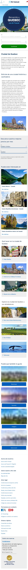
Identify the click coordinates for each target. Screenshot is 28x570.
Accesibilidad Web (5, 473)
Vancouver (14, 448)
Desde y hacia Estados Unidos (8, 490)
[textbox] (14, 36)
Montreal (14, 384)
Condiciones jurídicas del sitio (8, 487)
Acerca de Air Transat (6, 461)
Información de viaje (6, 528)
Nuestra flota (4, 531)
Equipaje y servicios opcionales (8, 498)
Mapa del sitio (4, 476)
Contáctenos (6, 541)
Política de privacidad (6, 495)
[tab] (14, 254)
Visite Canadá (5, 4)
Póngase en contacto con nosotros (9, 516)
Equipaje (3, 533)
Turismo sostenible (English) (7, 466)
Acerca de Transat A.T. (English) (8, 464)
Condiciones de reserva (6, 493)
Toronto (14, 405)
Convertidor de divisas (6, 523)
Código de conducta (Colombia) (8, 503)
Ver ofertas (5, 189)
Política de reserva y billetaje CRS (9, 500)
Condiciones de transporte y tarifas (9, 482)
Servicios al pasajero (6, 485)
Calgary (14, 426)
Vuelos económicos (5, 525)
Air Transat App (4, 514)
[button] (14, 46)
